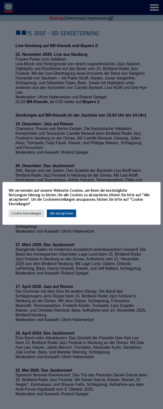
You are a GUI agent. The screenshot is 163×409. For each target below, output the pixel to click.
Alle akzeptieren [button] (61, 213)
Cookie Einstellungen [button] (26, 213)
